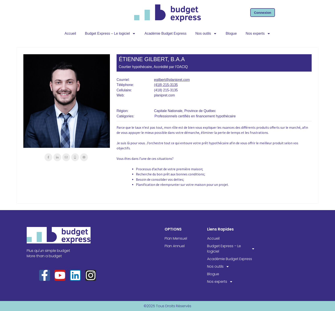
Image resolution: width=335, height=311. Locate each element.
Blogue (231, 33)
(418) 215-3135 (166, 85)
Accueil (70, 33)
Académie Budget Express (166, 33)
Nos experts (258, 34)
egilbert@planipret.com (172, 80)
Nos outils (206, 34)
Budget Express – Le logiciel (110, 34)
